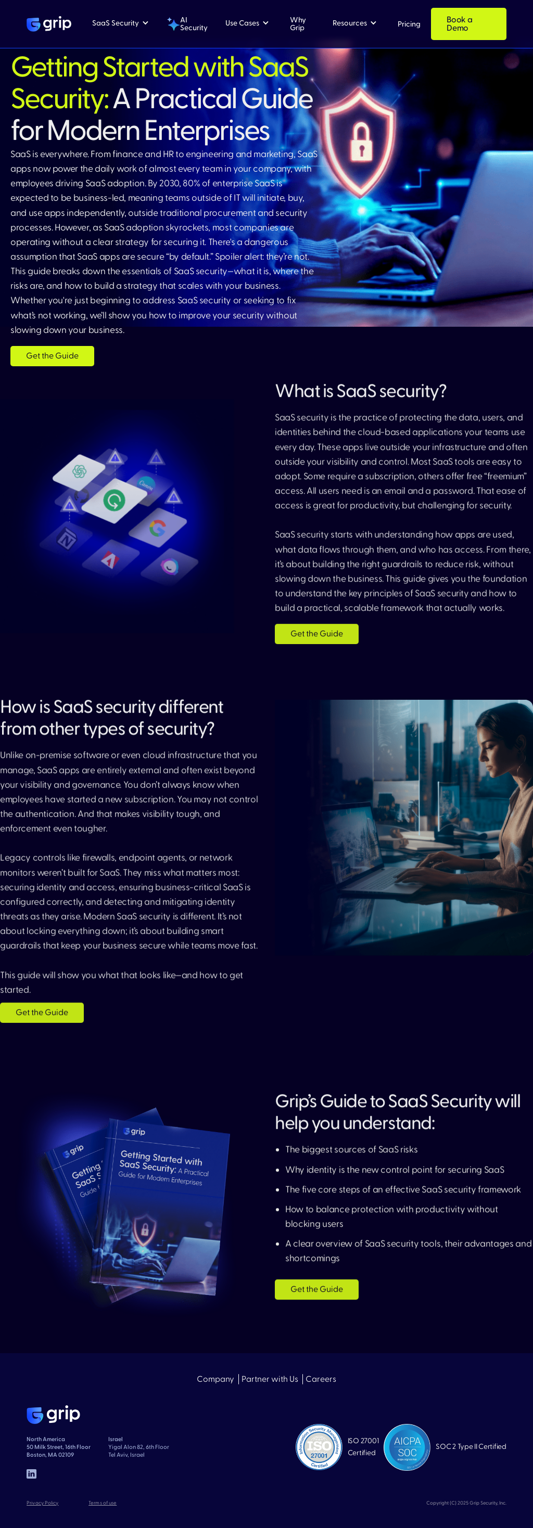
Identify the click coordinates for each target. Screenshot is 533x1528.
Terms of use (102, 1503)
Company (215, 1379)
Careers (321, 1379)
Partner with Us (270, 1379)
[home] (49, 24)
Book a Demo (460, 24)
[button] (120, 23)
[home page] (53, 1414)
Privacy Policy (42, 1503)
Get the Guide (52, 356)
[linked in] (31, 1474)
